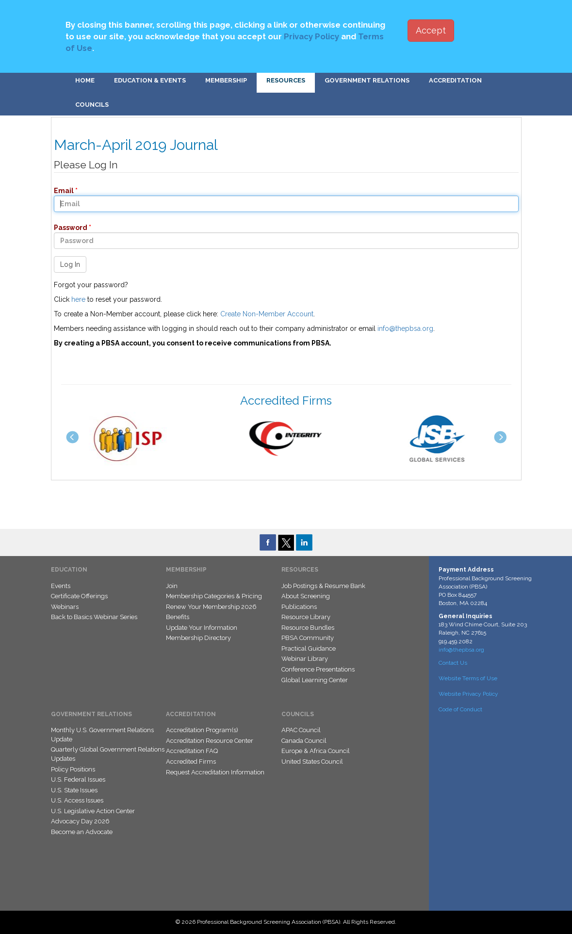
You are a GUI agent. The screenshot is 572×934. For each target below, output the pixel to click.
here (78, 299)
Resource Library (305, 617)
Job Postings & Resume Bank (323, 586)
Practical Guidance (308, 648)
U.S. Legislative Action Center (93, 811)
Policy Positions (73, 769)
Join (172, 586)
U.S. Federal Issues (78, 779)
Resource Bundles (307, 627)
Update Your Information (201, 627)
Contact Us (453, 662)
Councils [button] (92, 104)
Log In (70, 264)
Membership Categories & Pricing (214, 596)
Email (61, 191)
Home (85, 80)
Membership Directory (198, 637)
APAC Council (301, 730)
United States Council (312, 761)
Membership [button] (226, 80)
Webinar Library (304, 658)
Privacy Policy (311, 36)
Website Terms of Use (468, 678)
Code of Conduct (460, 709)
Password (68, 227)
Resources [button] (285, 80)
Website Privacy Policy (468, 693)
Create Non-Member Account (266, 314)
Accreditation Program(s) (202, 730)
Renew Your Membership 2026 (211, 606)
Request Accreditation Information (215, 772)
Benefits (177, 617)
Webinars (65, 606)
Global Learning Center (314, 680)
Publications (299, 606)
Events (60, 586)
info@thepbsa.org (405, 328)
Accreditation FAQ (192, 750)
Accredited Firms (191, 761)
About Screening (305, 596)
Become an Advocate (82, 832)
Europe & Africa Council (315, 750)
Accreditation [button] (455, 80)
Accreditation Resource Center (209, 740)
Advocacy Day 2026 (80, 821)
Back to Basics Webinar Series (94, 617)
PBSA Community (307, 637)
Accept (431, 30)
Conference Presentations (318, 669)
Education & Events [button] (150, 80)
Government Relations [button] (367, 80)
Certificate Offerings (79, 596)
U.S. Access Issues (77, 800)
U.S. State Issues (74, 790)
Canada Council (304, 740)
